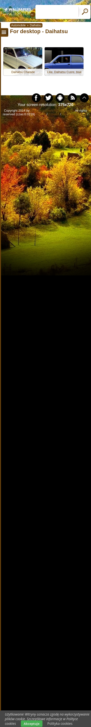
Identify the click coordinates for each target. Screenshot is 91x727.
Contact (53, 114)
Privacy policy (45, 118)
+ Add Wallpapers (74, 114)
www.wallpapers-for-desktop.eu (52, 110)
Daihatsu (35, 25)
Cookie (41, 114)
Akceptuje (32, 723)
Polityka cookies (60, 723)
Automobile (18, 25)
